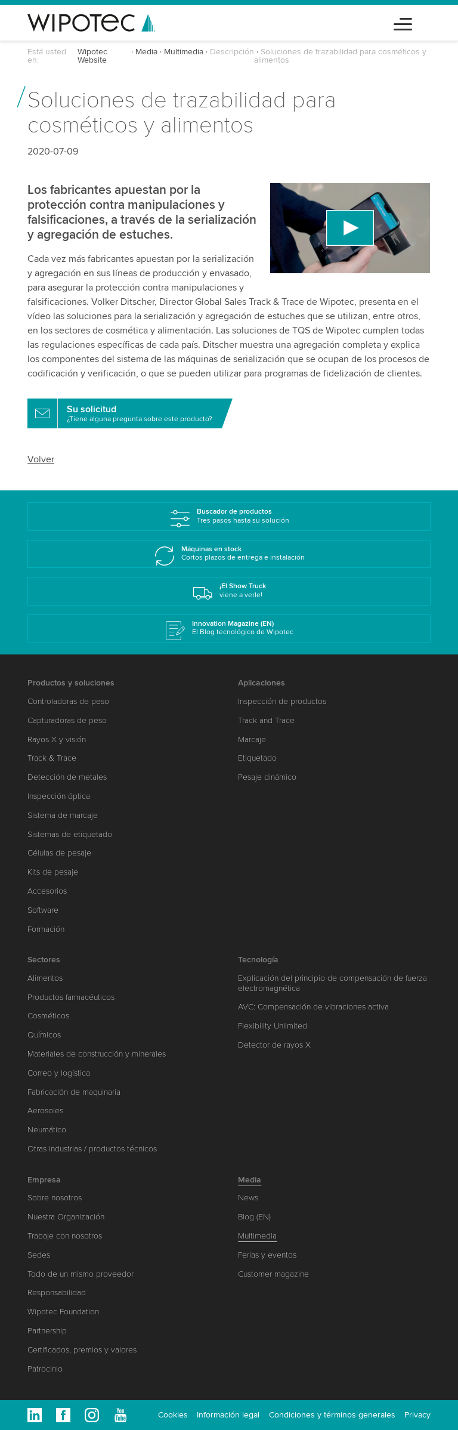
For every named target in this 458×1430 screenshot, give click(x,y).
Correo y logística (58, 1073)
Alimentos (45, 978)
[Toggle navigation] (403, 22)
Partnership (47, 1331)
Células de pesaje (59, 853)
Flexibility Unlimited (272, 1026)
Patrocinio (45, 1369)
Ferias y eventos (267, 1255)
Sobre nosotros (54, 1198)
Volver (40, 459)
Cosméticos (48, 1016)
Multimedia (183, 52)
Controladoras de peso (68, 701)
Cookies (173, 1415)
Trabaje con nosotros (64, 1236)
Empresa (44, 1180)
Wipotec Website (92, 56)
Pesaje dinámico (267, 777)
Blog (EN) (254, 1217)
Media (146, 52)
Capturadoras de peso (67, 720)
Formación (45, 929)
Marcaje (252, 739)
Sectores (43, 960)
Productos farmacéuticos (70, 997)
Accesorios (47, 891)
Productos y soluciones (70, 683)
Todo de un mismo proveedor (80, 1274)
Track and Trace (266, 720)
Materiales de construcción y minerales (96, 1054)
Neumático (46, 1130)
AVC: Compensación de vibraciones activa (313, 1007)
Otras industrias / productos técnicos (92, 1149)
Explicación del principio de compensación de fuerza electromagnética (332, 983)
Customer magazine (273, 1274)
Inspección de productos (282, 701)
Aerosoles (45, 1110)
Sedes (38, 1255)
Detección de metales (67, 777)
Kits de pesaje (52, 872)
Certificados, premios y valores (82, 1350)
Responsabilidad (56, 1292)
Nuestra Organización (65, 1217)
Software (42, 910)
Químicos (44, 1035)
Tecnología (258, 960)
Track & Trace (51, 758)
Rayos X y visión (56, 739)
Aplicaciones (261, 683)
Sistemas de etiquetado (69, 834)
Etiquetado (257, 758)
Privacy (417, 1415)
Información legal (228, 1415)
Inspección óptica (58, 796)
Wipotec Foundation (63, 1312)
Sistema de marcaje (62, 815)
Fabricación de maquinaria (73, 1092)
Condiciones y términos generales (332, 1415)
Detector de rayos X (274, 1045)
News (248, 1198)
